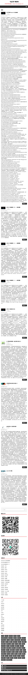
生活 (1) (17, 651)
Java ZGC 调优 (9, 470)
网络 (2, 623)
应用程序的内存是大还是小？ (12, 383)
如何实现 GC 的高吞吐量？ (11, 426)
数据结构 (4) (18, 647)
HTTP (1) (6, 635)
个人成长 (2, 599)
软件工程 (2, 626)
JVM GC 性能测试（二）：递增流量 (13, 243)
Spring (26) (4, 639)
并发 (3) (8, 645)
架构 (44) (17, 649)
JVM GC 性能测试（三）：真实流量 (13, 207)
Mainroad (16, 673)
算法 (2, 616)
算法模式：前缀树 (4, 578)
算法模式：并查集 (4, 576)
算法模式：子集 (3, 566)
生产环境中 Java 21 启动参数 (12, 12)
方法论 (2, 612)
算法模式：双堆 (3, 585)
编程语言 (2, 621)
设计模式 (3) (3, 657)
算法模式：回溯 (3, 567)
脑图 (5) (3, 655)
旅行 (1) (7, 649)
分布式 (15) (15, 641)
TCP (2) (8, 639)
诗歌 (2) (8, 657)
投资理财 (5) (8, 647)
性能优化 (3, 15)
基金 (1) (16, 643)
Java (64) (10, 635)
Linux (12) (10, 637)
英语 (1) (10, 655)
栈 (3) (21, 649)
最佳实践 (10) (12, 649)
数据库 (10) (13, 647)
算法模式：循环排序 (4, 587)
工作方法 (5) (3, 645)
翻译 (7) (20, 653)
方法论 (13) (3, 649)
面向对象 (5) (3, 659)
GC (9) (3, 635)
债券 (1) (11, 641)
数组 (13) (23, 647)
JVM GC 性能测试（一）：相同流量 (13, 280)
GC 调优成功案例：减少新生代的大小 (13, 341)
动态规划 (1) (24, 641)
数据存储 (2, 608)
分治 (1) (19, 641)
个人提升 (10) (23, 639)
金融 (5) (19, 657)
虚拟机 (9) (14, 655)
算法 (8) (24, 651)
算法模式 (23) (4, 653)
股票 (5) (24, 653)
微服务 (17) (17, 645)
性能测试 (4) (3, 647)
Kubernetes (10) (4, 637)
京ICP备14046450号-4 (22, 673)
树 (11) (24, 649)
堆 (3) (20, 643)
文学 (2, 610)
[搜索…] (14, 510)
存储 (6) (23, 643)
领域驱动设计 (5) (9, 659)
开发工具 (6, 15)
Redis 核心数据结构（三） (5, 564)
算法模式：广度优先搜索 (5, 582)
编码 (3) (12, 653)
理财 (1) (13, 651)
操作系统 (2, 607)
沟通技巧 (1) (3, 651)
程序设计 (2, 614)
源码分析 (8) (8, 651)
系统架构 (3, 210)
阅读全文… (24, 203)
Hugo (11, 673)
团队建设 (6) (3, 643)
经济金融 (2, 619)
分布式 (2, 601)
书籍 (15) (3, 641)
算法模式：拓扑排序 (4, 574)
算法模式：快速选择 (4, 589)
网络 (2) (16, 653)
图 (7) (13, 643)
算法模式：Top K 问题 (5, 591)
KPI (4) (19, 635)
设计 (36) (23, 655)
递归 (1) (15, 657)
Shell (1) (23, 637)
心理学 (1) (21, 645)
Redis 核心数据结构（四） (5, 562)
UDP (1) (12, 639)
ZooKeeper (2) (17, 639)
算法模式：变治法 (4, 569)
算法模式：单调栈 (4, 592)
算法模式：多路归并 (4, 583)
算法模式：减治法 (4, 573)
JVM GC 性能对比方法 (10, 309)
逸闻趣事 (3, 386)
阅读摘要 (2, 630)
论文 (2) (19, 655)
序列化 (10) (12, 645)
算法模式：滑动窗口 (4, 594)
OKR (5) (15, 637)
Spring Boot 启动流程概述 (5, 560)
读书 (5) (12, 657)
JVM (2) (15, 635)
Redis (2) (19, 637)
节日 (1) (6, 655)
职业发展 (2, 625)
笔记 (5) (21, 651)
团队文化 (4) (8, 643)
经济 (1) (8, 653)
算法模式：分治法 (4, 571)
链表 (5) (23, 657)
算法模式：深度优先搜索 (5, 580)
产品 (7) (7, 641)
